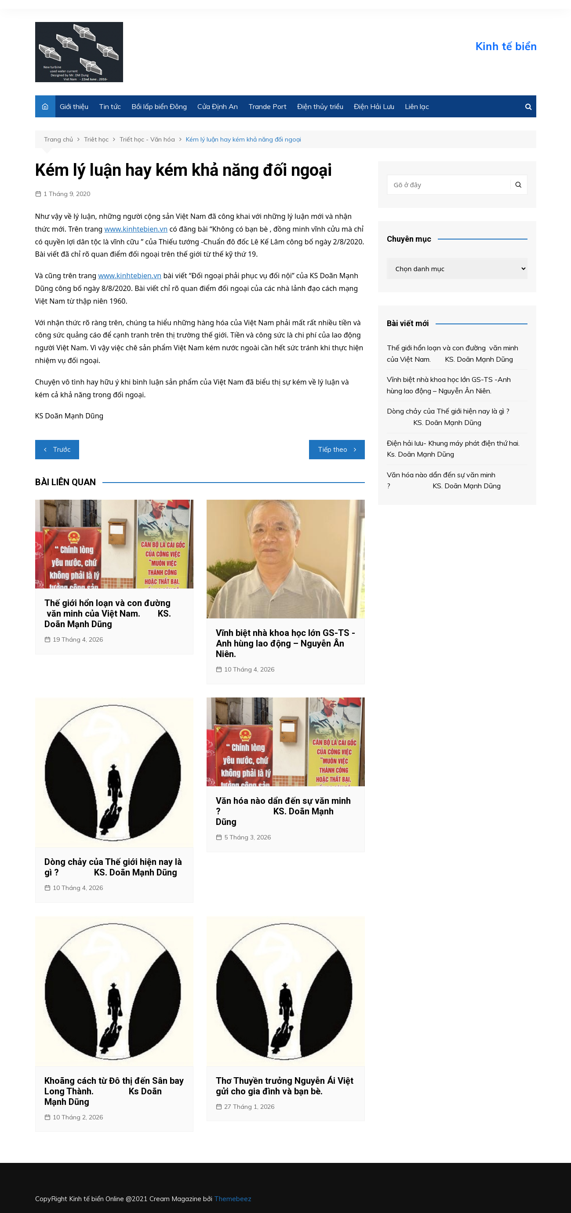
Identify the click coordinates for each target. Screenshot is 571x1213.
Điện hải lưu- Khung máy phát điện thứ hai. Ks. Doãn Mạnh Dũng (456, 449)
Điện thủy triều (320, 106)
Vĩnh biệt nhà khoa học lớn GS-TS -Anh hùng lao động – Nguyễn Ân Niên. (285, 643)
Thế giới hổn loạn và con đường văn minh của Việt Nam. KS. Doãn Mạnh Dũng (107, 613)
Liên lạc (417, 106)
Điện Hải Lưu (374, 106)
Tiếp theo (332, 449)
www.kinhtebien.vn (136, 229)
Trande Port (267, 106)
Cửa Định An (217, 106)
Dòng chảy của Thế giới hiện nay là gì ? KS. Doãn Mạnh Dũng (113, 867)
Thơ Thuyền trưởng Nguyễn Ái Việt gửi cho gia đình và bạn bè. (284, 1086)
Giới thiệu (74, 106)
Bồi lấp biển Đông (159, 106)
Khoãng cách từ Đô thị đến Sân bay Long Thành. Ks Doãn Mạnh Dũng (114, 1091)
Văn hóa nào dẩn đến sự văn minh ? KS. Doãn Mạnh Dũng (283, 811)
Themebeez (232, 1199)
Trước (61, 449)
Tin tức (110, 106)
